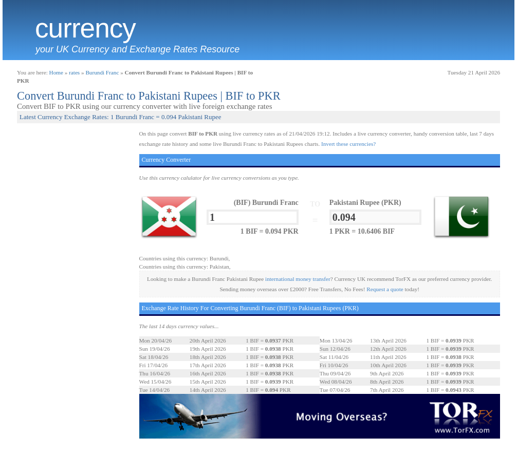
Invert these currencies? (348, 144)
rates (74, 72)
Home (56, 72)
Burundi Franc (102, 72)
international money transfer (297, 279)
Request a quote (384, 289)
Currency (85, 28)
